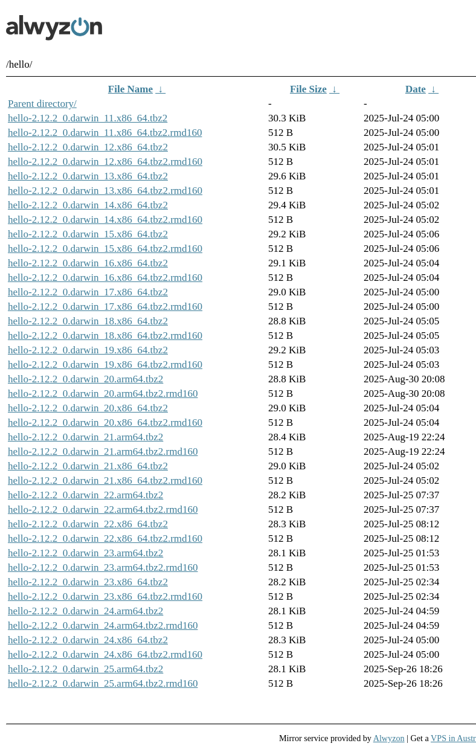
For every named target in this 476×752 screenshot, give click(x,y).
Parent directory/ (42, 103)
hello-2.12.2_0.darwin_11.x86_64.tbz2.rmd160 (105, 132)
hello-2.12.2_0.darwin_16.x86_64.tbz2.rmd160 (105, 277)
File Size (308, 89)
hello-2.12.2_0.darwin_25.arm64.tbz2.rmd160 (103, 683)
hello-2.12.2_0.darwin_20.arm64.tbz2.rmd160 (103, 393)
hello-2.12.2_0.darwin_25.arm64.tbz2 (85, 669)
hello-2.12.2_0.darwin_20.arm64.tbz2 (85, 379)
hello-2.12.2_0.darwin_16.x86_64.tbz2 (88, 263)
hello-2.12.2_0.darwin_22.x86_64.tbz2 (88, 524)
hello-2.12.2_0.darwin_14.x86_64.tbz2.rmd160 (105, 219)
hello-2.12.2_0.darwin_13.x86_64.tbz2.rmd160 (105, 190)
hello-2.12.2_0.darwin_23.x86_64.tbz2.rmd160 (105, 596)
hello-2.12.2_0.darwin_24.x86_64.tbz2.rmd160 (105, 654)
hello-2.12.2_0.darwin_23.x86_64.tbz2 (88, 582)
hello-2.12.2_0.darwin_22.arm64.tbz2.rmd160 (103, 509)
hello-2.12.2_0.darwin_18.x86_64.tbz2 (88, 321)
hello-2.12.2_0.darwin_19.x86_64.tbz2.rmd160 (105, 364)
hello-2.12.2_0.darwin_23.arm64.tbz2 (85, 553)
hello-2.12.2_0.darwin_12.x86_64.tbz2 (88, 147)
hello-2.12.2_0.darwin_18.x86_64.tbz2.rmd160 (105, 335)
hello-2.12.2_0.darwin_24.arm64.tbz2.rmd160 (103, 625)
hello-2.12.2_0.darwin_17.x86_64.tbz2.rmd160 (105, 306)
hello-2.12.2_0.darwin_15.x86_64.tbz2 (88, 234)
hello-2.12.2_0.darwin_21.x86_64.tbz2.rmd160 (105, 480)
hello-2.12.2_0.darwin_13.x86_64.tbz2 (88, 176)
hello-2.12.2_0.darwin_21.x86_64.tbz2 (88, 466)
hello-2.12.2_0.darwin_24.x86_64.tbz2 (88, 640)
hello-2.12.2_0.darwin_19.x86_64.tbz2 (88, 350)
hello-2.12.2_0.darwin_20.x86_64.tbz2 (88, 408)
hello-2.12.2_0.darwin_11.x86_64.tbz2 (87, 118)
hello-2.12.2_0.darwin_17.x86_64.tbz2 (88, 292)
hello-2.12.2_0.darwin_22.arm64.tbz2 (85, 495)
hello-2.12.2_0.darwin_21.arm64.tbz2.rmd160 (103, 451)
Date (415, 89)
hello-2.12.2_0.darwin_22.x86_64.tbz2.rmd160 (105, 538)
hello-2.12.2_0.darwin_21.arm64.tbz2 (85, 437)
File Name (130, 89)
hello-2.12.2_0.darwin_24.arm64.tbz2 (85, 611)
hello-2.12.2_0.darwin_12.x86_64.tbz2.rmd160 (105, 161)
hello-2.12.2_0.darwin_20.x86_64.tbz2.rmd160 (105, 422)
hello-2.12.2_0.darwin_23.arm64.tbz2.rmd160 (103, 567)
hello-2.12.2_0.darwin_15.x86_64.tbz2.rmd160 (105, 248)
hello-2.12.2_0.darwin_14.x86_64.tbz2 (88, 205)
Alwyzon (389, 738)
